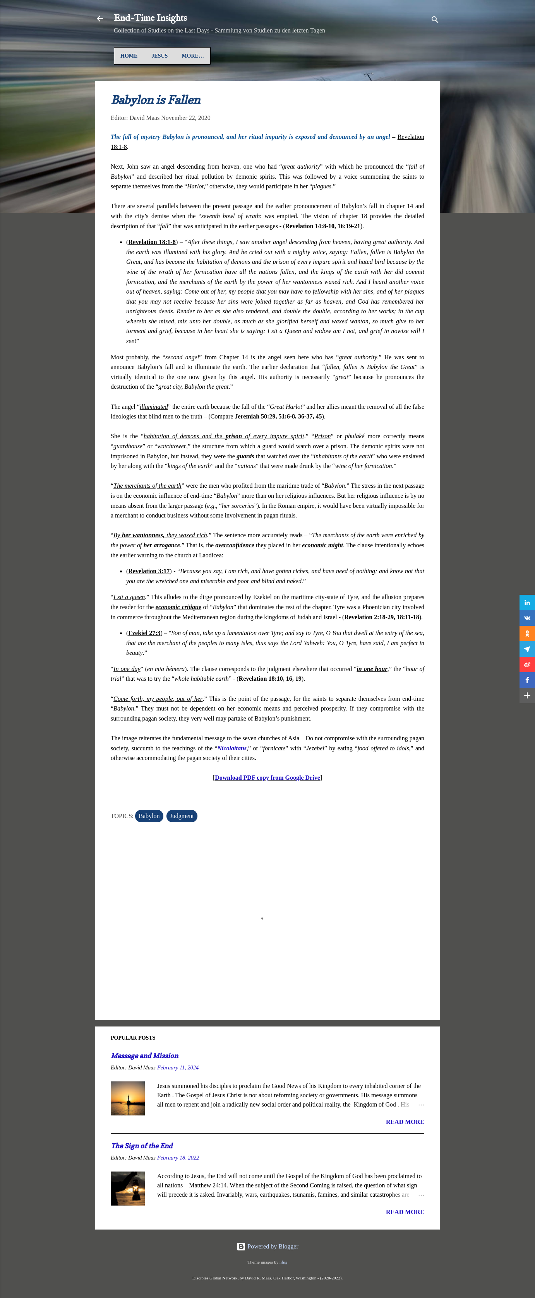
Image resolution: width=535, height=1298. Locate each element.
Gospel (245, 56)
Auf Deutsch (201, 56)
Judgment (182, 816)
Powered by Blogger (267, 1246)
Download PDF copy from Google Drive (267, 777)
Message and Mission (144, 1056)
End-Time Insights (150, 18)
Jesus (159, 56)
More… (281, 56)
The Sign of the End (141, 1146)
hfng (284, 1262)
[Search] (435, 21)
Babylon (149, 816)
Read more (405, 1122)
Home (128, 56)
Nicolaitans (232, 748)
